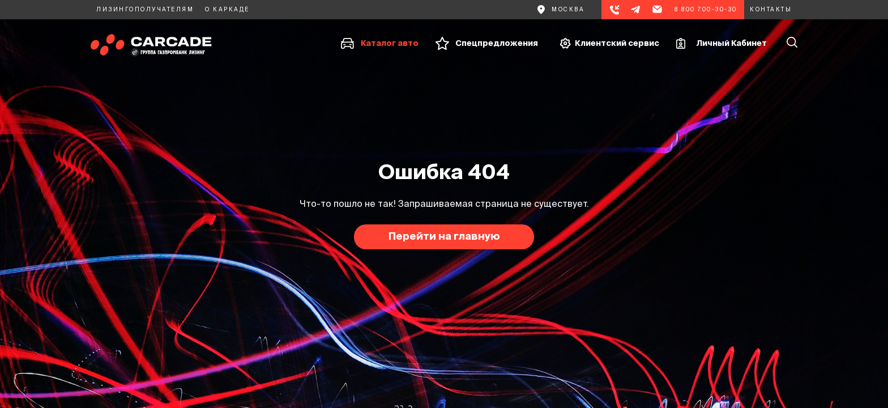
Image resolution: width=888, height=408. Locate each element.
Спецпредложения (496, 43)
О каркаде (227, 9)
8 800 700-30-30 (705, 9)
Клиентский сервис (617, 43)
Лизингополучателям (145, 9)
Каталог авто (390, 43)
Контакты (771, 9)
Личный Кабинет (731, 43)
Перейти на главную (444, 236)
